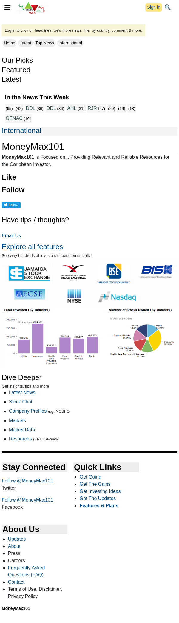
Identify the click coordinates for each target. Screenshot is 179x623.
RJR (92, 108)
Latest (25, 43)
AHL (71, 108)
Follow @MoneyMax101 (27, 480)
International (70, 43)
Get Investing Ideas (100, 491)
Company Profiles (28, 411)
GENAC (14, 118)
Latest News (22, 392)
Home (9, 43)
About (14, 546)
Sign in (153, 7)
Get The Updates (98, 498)
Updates (17, 539)
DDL (30, 108)
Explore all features (32, 247)
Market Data (22, 429)
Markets (17, 420)
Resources (20, 438)
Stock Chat (20, 401)
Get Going (90, 476)
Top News (45, 43)
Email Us (11, 235)
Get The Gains (95, 484)
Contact (16, 582)
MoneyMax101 (16, 608)
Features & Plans (99, 505)
